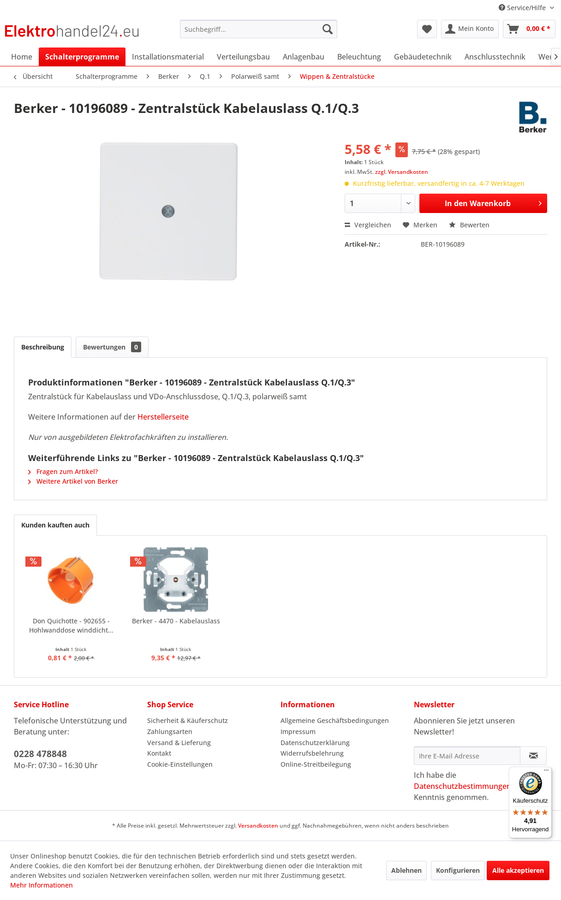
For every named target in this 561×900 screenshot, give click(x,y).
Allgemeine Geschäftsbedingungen (334, 720)
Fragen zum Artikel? (63, 471)
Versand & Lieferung (179, 742)
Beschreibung (42, 347)
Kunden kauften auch (55, 525)
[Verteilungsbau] (243, 56)
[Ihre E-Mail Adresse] (467, 755)
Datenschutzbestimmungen (462, 786)
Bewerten (469, 224)
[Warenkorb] (529, 29)
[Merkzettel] (427, 29)
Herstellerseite (163, 417)
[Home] (22, 56)
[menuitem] (258, 29)
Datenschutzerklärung (315, 742)
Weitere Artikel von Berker (73, 481)
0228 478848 (40, 754)
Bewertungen (112, 347)
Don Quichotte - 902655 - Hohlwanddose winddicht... (71, 625)
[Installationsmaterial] (167, 56)
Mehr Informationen (41, 885)
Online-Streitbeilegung (315, 764)
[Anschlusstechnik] (495, 56)
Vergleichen (368, 224)
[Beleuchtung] (359, 56)
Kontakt (159, 753)
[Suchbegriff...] (258, 29)
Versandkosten (258, 825)
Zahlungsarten (169, 731)
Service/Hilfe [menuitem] (523, 7)
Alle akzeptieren (518, 870)
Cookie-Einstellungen (180, 764)
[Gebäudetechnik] (423, 56)
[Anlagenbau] (303, 56)
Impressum (298, 731)
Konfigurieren (458, 870)
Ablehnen (406, 870)
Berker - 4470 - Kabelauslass (176, 620)
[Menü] (546, 772)
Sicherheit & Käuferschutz (187, 720)
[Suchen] (327, 29)
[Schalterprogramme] (82, 56)
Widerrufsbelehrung (312, 753)
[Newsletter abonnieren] (533, 755)
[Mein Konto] (470, 29)
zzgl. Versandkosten (401, 172)
